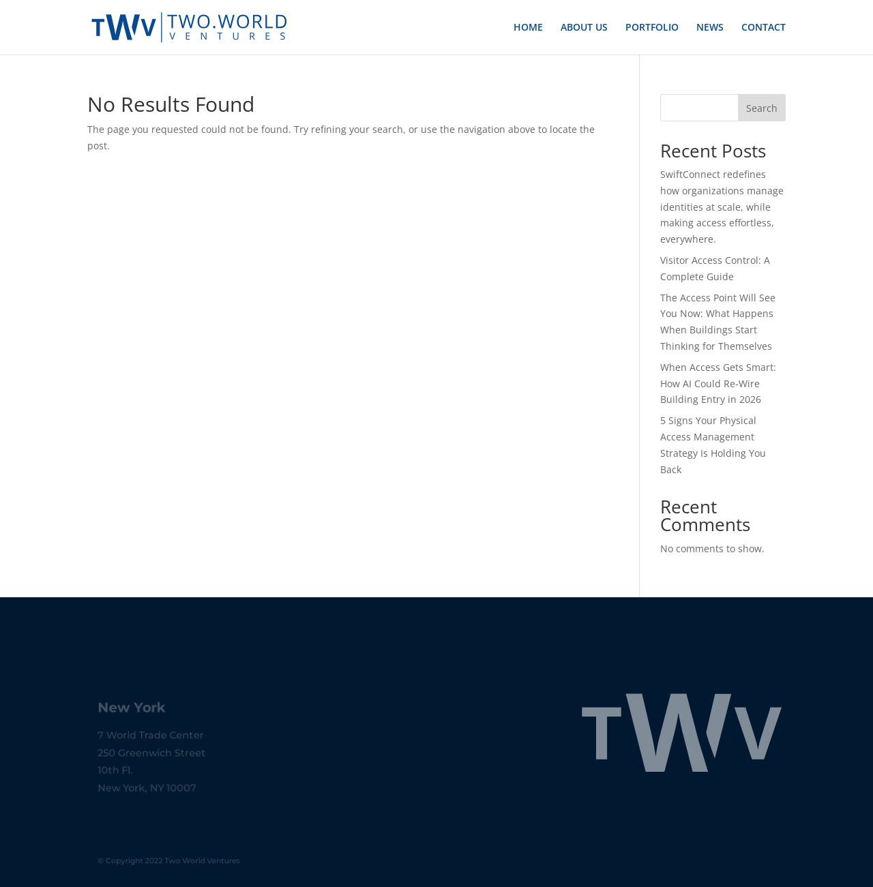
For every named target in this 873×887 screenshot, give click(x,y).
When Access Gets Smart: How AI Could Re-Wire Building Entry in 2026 (718, 383)
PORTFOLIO (652, 27)
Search (762, 108)
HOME (528, 27)
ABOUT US (584, 27)
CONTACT (763, 27)
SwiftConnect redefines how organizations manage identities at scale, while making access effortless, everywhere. (722, 206)
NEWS (710, 27)
